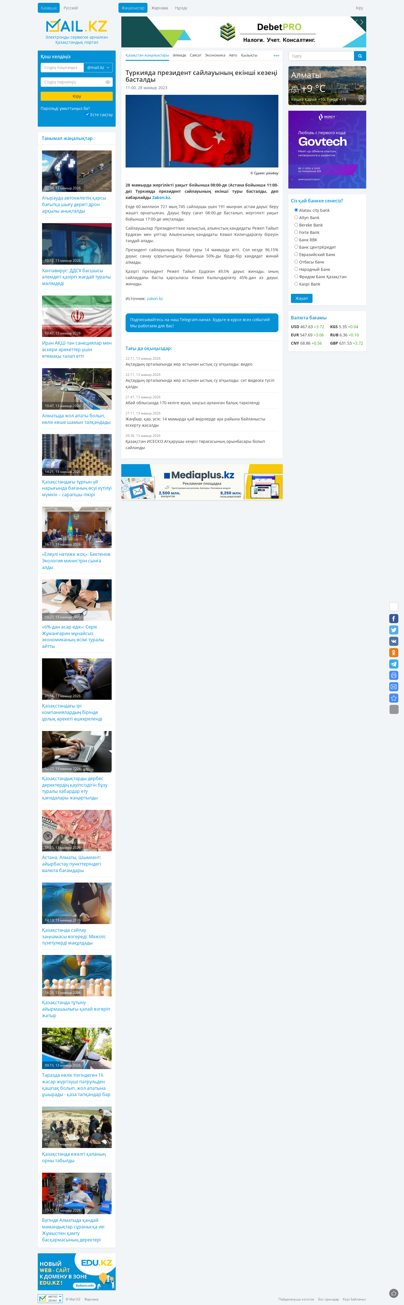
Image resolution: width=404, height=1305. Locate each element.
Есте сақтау (101, 114)
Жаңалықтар (133, 8)
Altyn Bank (309, 217)
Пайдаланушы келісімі (296, 1299)
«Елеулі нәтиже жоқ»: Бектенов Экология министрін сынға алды (77, 538)
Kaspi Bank (309, 284)
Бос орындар (328, 1299)
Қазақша (49, 8)
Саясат (195, 55)
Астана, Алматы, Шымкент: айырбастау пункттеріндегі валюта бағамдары (77, 842)
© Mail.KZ (73, 1299)
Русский (71, 8)
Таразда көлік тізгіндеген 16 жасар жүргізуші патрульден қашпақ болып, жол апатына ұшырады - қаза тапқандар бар (77, 1063)
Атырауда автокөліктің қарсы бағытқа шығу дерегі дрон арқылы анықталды (77, 182)
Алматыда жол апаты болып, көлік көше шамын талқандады (77, 396)
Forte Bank (309, 232)
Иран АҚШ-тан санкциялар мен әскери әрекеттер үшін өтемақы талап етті (77, 327)
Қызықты (249, 55)
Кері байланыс (354, 1299)
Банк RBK (308, 239)
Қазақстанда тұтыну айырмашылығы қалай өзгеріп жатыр (77, 987)
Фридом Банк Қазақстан (323, 276)
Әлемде (179, 55)
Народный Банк (314, 269)
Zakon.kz (161, 197)
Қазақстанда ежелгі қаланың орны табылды (77, 1135)
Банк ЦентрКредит (317, 247)
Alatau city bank (314, 210)
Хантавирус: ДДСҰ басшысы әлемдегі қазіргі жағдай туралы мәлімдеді (77, 255)
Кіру (359, 8)
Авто (233, 55)
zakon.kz (155, 298)
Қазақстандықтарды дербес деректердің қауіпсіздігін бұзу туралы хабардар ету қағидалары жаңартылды (77, 766)
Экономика (215, 55)
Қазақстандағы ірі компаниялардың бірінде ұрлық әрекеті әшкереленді (77, 690)
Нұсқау (181, 8)
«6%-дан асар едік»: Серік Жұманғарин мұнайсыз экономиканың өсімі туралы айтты (77, 614)
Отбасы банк (311, 262)
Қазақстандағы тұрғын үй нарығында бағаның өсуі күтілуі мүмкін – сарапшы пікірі (77, 466)
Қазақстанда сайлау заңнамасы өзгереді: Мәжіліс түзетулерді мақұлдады (77, 914)
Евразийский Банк (317, 254)
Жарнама (159, 8)
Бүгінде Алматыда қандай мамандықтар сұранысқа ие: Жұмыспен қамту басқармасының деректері (77, 1208)
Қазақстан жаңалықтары (147, 55)
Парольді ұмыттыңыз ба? (65, 108)
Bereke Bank (311, 225)
